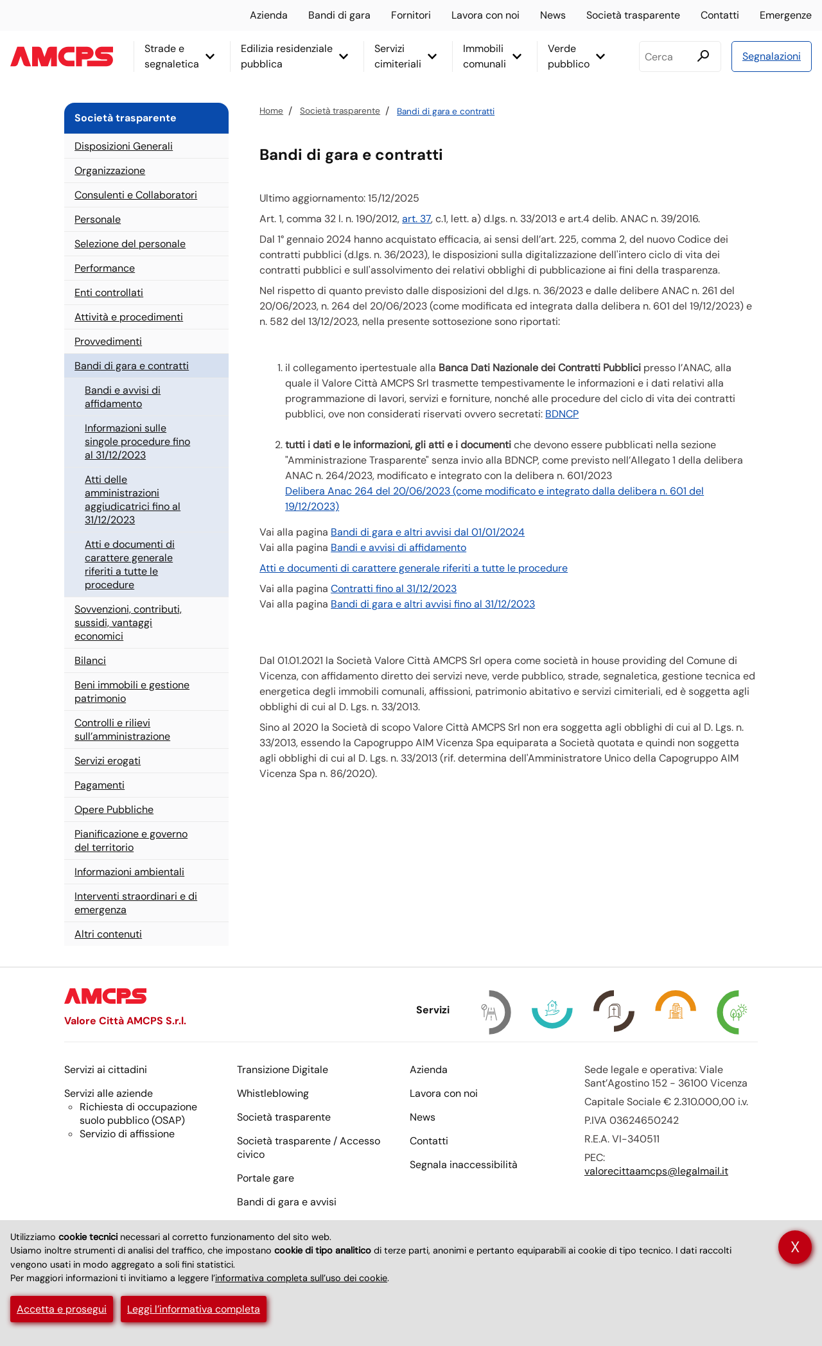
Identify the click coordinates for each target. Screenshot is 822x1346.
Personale (97, 219)
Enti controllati (108, 292)
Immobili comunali (484, 56)
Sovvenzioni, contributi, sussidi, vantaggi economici (128, 622)
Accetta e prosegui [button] (62, 1309)
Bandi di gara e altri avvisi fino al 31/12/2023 (433, 604)
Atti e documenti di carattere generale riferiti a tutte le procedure (413, 568)
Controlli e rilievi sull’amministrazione (122, 729)
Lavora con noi (485, 15)
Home (271, 110)
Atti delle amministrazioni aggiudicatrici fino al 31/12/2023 (132, 500)
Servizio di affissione (127, 1134)
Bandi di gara (339, 15)
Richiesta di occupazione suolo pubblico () (138, 1113)
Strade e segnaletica (171, 56)
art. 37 (416, 218)
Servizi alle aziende (108, 1093)
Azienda (269, 15)
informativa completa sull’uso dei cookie (301, 1278)
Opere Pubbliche (113, 809)
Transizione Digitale (282, 1069)
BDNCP (562, 414)
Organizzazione (109, 170)
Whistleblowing (273, 1093)
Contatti (720, 15)
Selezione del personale (130, 243)
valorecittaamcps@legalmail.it (656, 1171)
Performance (104, 268)
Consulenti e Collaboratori (135, 195)
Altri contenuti (108, 934)
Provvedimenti (108, 341)
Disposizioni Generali (123, 146)
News (553, 15)
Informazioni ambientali (129, 871)
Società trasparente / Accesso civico (308, 1147)
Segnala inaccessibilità (464, 1164)
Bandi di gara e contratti (445, 111)
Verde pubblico (569, 56)
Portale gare (265, 1178)
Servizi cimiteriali (397, 56)
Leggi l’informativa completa (193, 1309)
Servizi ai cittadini (105, 1069)
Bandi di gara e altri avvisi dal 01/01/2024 (428, 532)
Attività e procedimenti (128, 317)
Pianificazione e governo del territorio (131, 840)
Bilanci (90, 660)
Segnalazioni (771, 56)
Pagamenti (99, 785)
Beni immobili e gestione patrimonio (131, 691)
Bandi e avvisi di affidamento (398, 547)
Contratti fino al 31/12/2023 (394, 588)
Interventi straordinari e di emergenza (135, 902)
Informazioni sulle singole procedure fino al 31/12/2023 (137, 441)
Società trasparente (633, 15)
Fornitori (411, 15)
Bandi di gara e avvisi (287, 1202)
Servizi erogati (107, 760)
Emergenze (786, 15)
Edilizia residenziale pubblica (287, 56)
